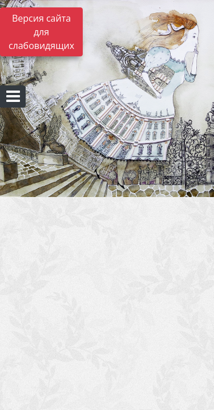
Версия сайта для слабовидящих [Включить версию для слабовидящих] (41, 32)
